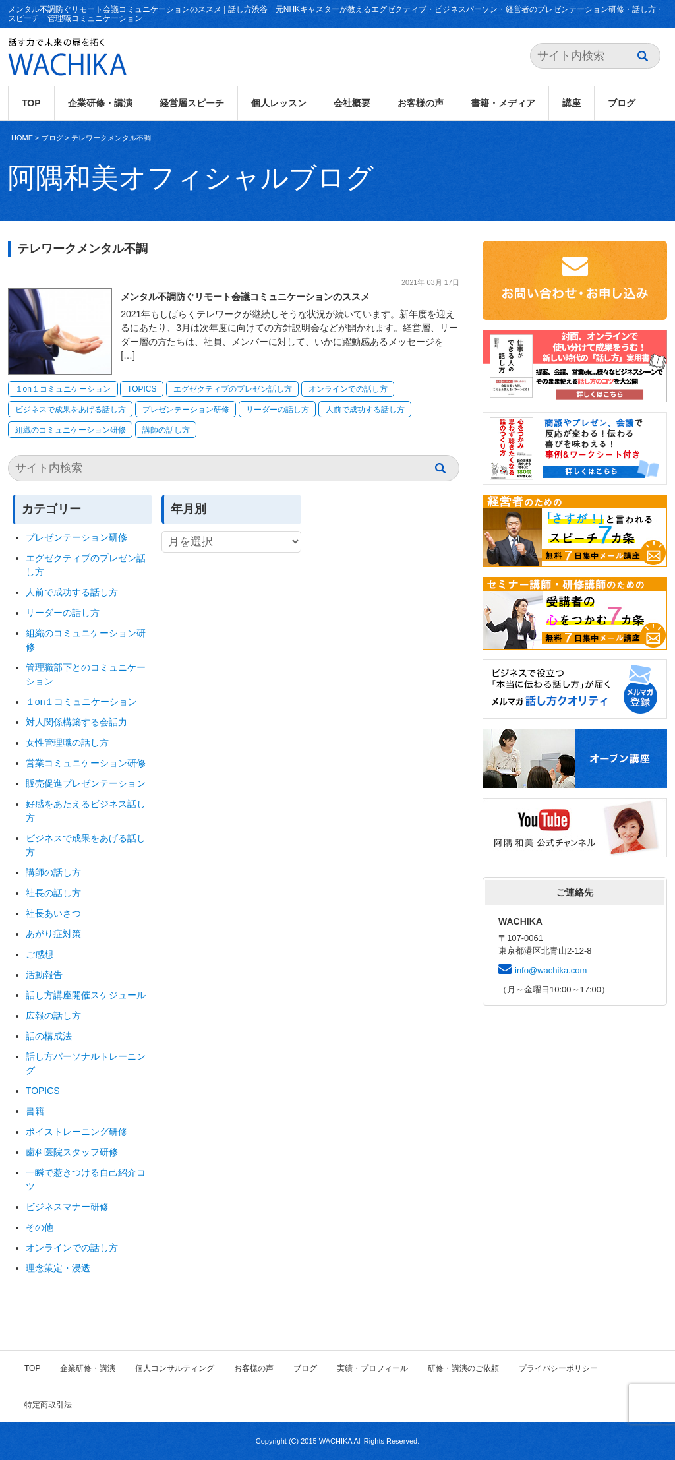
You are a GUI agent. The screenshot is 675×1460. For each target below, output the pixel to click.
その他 (39, 1227)
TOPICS (141, 389)
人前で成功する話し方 (365, 409)
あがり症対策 (58, 933)
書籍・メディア (503, 103)
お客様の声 (420, 103)
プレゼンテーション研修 (185, 409)
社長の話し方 (53, 893)
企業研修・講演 (100, 103)
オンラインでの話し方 (348, 389)
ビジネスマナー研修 (72, 1206)
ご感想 (39, 954)
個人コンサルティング (174, 1368)
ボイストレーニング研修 (76, 1131)
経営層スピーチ (192, 103)
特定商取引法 (48, 1404)
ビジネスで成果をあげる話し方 (70, 409)
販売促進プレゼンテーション (86, 783)
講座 (571, 103)
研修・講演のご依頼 (463, 1368)
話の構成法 (49, 1036)
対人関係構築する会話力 (76, 722)
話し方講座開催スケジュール (86, 995)
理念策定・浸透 (58, 1268)
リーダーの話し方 (277, 409)
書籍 (35, 1111)
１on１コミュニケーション (63, 389)
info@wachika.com (551, 970)
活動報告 (44, 974)
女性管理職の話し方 (67, 742)
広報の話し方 (53, 1015)
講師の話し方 (166, 430)
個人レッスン (279, 103)
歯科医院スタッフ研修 (72, 1152)
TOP (31, 103)
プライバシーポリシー (558, 1368)
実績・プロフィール (372, 1368)
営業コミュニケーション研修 (86, 763)
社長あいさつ (53, 913)
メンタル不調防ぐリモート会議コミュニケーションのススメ (245, 296)
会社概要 (352, 103)
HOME (22, 138)
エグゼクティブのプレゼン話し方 (232, 389)
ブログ (621, 103)
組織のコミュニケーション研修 (70, 430)
